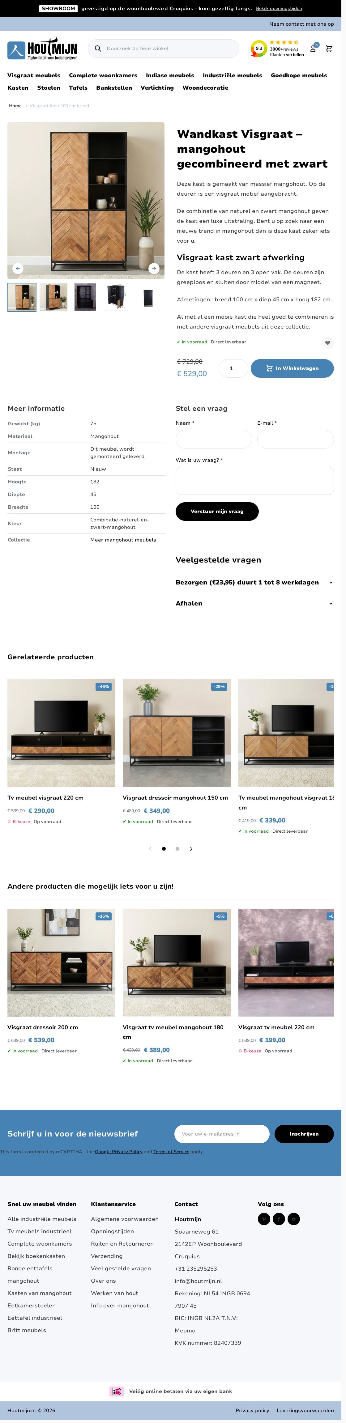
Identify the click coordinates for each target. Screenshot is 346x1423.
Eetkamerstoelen (31, 1305)
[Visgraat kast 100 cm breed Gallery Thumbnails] (85, 297)
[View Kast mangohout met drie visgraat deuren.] (53, 297)
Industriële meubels (232, 75)
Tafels (78, 87)
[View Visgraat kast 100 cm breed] (148, 297)
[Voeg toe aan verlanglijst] (328, 343)
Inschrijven (304, 1134)
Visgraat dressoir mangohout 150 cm (175, 797)
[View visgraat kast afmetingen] (116, 297)
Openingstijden (112, 1231)
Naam (185, 423)
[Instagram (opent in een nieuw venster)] (294, 1219)
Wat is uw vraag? (199, 460)
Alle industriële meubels (41, 1219)
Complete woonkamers (103, 75)
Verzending (107, 1256)
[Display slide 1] (164, 849)
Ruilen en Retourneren (122, 1243)
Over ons (103, 1281)
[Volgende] (154, 268)
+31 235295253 (196, 1268)
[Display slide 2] (177, 849)
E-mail (267, 423)
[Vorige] (17, 268)
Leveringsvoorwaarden (305, 1410)
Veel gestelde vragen (121, 1268)
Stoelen (48, 87)
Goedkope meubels (299, 75)
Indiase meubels (170, 75)
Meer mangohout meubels (123, 540)
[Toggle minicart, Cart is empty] (329, 48)
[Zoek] (98, 48)
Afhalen (255, 603)
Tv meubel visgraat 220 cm (45, 797)
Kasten (17, 87)
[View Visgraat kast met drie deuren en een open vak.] (85, 297)
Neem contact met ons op (301, 24)
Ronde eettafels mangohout (30, 1275)
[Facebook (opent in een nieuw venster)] (279, 1219)
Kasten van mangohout (39, 1293)
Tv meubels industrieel (39, 1231)
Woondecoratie (205, 87)
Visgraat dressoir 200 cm (42, 1027)
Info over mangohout (120, 1305)
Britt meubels (26, 1330)
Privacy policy (252, 1410)
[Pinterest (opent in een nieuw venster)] (264, 1219)
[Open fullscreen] (85, 200)
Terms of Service (171, 1152)
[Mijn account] (313, 48)
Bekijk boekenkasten (36, 1256)
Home (15, 106)
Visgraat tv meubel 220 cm (276, 1027)
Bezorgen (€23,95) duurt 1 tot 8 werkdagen (255, 582)
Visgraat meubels (33, 75)
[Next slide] (191, 849)
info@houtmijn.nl (198, 1281)
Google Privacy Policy (119, 1152)
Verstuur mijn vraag (217, 511)
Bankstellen (114, 87)
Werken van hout (114, 1293)
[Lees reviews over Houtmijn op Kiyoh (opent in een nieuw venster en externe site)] (277, 48)
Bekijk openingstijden (279, 8)
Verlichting (157, 87)
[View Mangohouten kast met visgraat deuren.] (21, 297)
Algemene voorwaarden (125, 1219)
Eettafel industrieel (34, 1318)
